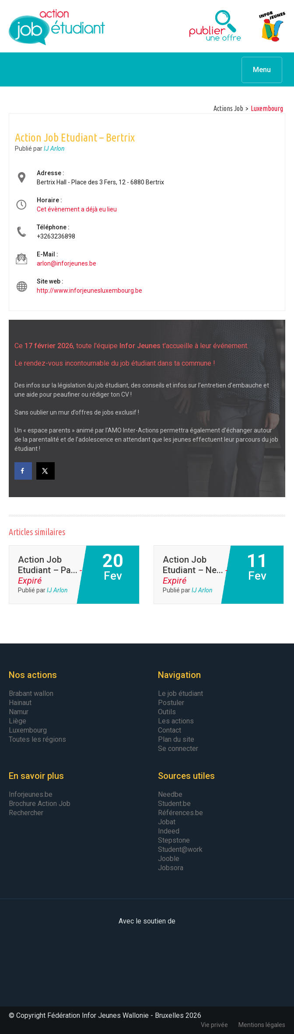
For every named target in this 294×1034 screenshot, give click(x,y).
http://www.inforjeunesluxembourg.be (89, 290)
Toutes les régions (37, 739)
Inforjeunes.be (30, 794)
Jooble (168, 858)
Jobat (166, 822)
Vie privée (214, 1024)
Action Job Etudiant (57, 26)
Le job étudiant (180, 693)
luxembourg (267, 108)
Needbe (170, 794)
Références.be (180, 813)
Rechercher (26, 813)
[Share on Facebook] (23, 471)
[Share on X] (46, 471)
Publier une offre (193, 26)
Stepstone (174, 840)
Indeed (168, 831)
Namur (18, 712)
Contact (169, 730)
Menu (262, 70)
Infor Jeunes (263, 26)
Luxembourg (28, 730)
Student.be (174, 803)
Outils (167, 712)
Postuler (171, 703)
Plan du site (176, 739)
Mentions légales (261, 1024)
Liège (17, 721)
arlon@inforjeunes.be (66, 263)
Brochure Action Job (39, 803)
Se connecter (178, 748)
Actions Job (228, 108)
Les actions (176, 721)
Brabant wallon (31, 693)
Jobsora (170, 868)
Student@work (180, 849)
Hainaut (20, 703)
